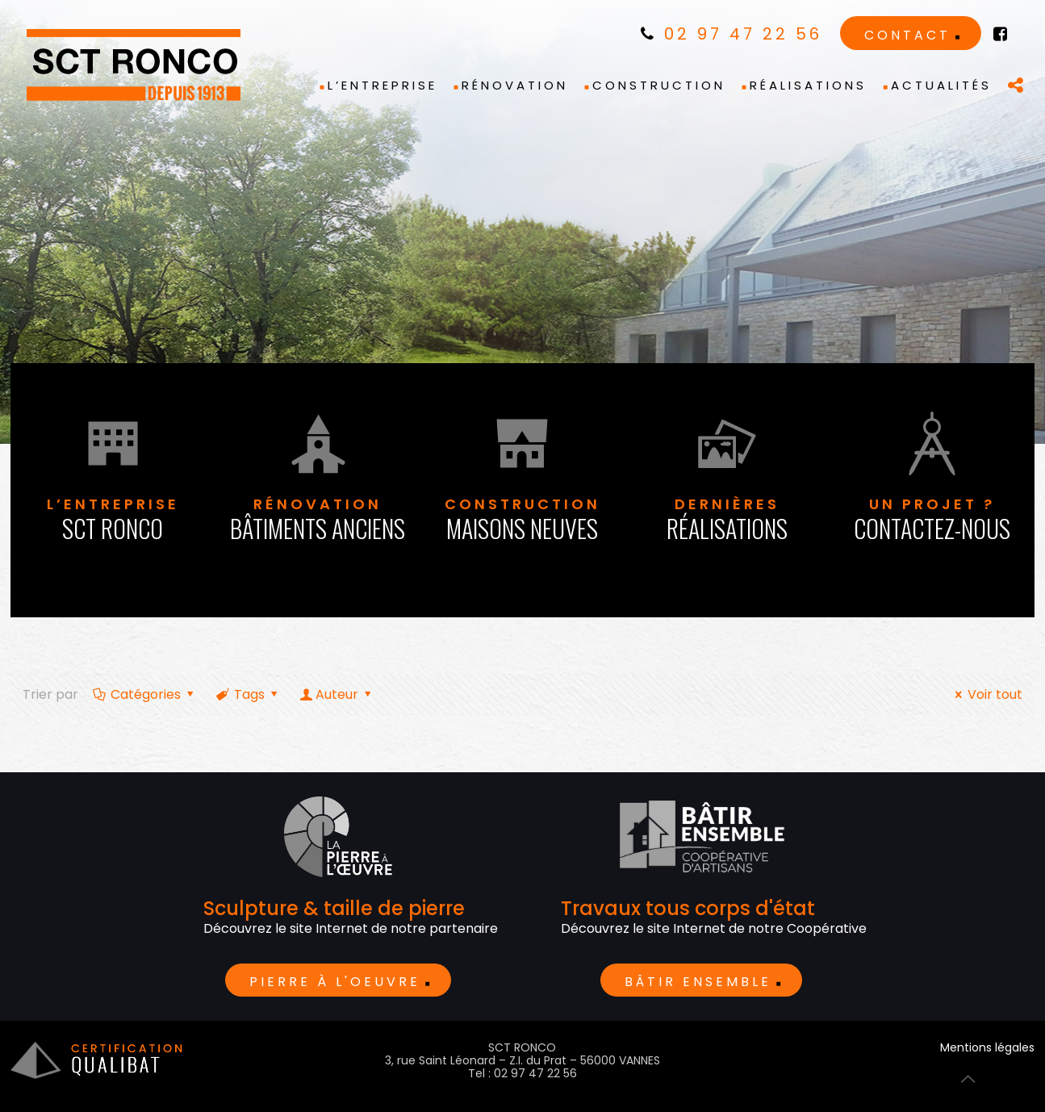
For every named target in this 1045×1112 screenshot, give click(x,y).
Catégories (144, 694)
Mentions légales (987, 1047)
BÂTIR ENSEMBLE (698, 981)
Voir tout (986, 694)
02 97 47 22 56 (731, 34)
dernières (727, 520)
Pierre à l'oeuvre (334, 981)
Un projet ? (932, 520)
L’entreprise (112, 520)
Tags (248, 694)
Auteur (336, 694)
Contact (907, 35)
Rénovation (317, 520)
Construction (522, 520)
